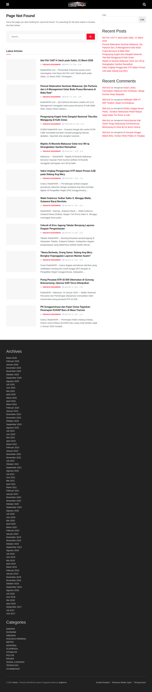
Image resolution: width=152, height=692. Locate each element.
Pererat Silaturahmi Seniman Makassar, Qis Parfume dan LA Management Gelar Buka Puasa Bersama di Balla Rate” (68, 89)
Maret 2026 (11, 358)
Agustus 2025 (12, 381)
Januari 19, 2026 (70, 287)
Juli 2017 (10, 610)
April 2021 (11, 484)
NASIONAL (11, 645)
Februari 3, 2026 (70, 178)
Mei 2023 (10, 437)
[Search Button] (91, 37)
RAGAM (10, 658)
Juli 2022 (10, 461)
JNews (15, 682)
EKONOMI (11, 632)
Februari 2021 (12, 490)
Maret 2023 (11, 444)
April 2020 (11, 524)
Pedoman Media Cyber (122, 682)
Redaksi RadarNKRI (52, 64)
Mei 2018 (10, 600)
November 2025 (13, 371)
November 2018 (13, 580)
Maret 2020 (11, 527)
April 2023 (11, 441)
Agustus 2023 (12, 427)
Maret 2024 (11, 404)
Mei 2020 (10, 520)
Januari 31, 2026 (70, 205)
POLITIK (10, 655)
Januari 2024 (12, 411)
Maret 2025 (11, 398)
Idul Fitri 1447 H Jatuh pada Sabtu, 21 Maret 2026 (66, 60)
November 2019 (13, 540)
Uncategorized (13, 669)
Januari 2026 (12, 364)
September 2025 (14, 378)
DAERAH (10, 629)
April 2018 (11, 603)
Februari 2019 (12, 570)
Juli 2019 (10, 554)
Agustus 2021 (12, 471)
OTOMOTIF (11, 652)
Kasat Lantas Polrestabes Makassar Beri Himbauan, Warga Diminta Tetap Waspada (123, 90)
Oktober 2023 (12, 421)
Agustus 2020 (12, 510)
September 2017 (14, 607)
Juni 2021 (10, 477)
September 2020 (14, 507)
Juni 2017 (10, 613)
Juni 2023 (10, 434)
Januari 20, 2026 (70, 260)
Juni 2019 (10, 557)
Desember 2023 (13, 414)
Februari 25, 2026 (70, 124)
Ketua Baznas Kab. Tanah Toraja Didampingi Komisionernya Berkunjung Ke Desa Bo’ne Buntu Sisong (121, 123)
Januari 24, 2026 (70, 233)
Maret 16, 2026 (69, 97)
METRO (10, 642)
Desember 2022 (13, 454)
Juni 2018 (10, 597)
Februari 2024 (12, 408)
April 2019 (11, 564)
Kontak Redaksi (103, 682)
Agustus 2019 (12, 550)
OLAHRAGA (12, 649)
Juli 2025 (10, 384)
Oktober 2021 (12, 464)
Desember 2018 (13, 577)
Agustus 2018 (12, 590)
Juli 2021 (10, 474)
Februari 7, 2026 (70, 151)
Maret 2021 (11, 487)
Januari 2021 (12, 494)
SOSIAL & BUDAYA (15, 662)
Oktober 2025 (12, 374)
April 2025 (11, 394)
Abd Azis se (107, 87)
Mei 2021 (10, 481)
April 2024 (11, 401)
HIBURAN (11, 635)
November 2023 (13, 418)
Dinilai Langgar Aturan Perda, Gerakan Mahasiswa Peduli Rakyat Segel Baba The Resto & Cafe (123, 111)
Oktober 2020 (12, 504)
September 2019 (14, 547)
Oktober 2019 (12, 544)
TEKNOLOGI (12, 665)
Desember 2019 (13, 537)
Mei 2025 (10, 391)
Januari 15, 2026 (70, 314)
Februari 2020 (12, 530)
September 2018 (14, 587)
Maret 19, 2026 (69, 64)
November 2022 (13, 457)
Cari (104, 15)
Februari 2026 (12, 361)
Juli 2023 (10, 431)
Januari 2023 (12, 451)
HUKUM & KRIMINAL (16, 639)
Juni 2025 (10, 388)
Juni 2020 (10, 517)
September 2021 (14, 467)
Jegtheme (62, 682)
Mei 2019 (10, 560)
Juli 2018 (10, 594)
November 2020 (13, 501)
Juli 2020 (10, 514)
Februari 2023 (12, 447)
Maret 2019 (11, 567)
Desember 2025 (13, 368)
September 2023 (14, 424)
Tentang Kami (140, 682)
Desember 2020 (13, 497)
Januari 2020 (12, 534)
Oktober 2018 (12, 583)
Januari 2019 (12, 573)
